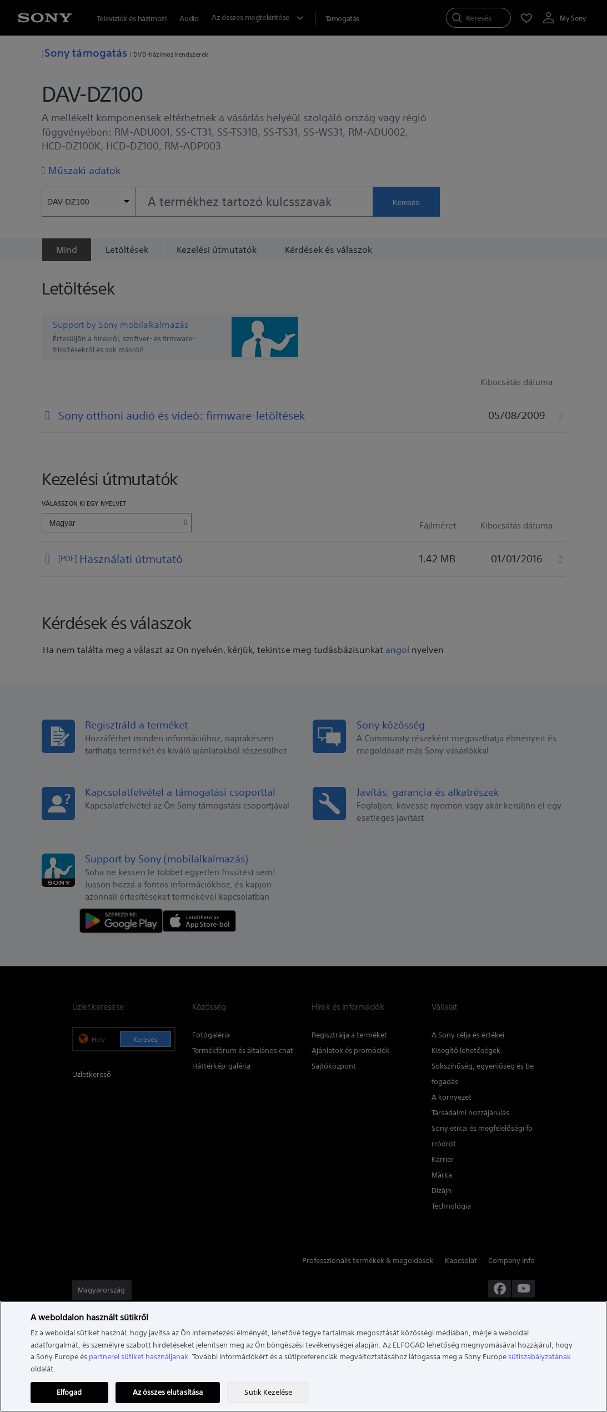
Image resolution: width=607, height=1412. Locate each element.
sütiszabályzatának (539, 1356)
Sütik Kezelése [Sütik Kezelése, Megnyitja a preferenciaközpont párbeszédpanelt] (268, 1392)
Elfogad (69, 1392)
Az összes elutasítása (168, 1392)
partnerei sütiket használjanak (138, 1356)
